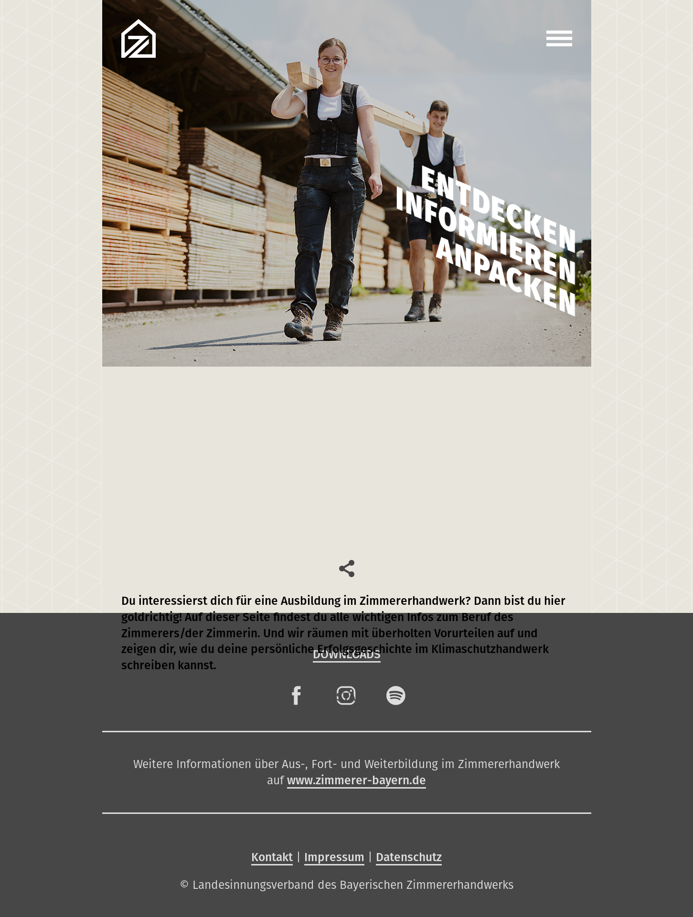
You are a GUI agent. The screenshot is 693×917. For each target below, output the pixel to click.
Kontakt (272, 857)
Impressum (334, 857)
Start (352, 697)
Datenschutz (409, 857)
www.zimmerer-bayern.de (356, 780)
